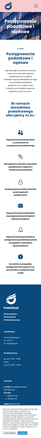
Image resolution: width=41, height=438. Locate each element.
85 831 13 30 (12, 396)
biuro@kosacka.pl (18, 387)
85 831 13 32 (15, 404)
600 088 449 (9, 390)
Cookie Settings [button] (9, 433)
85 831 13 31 (12, 399)
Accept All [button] (22, 433)
